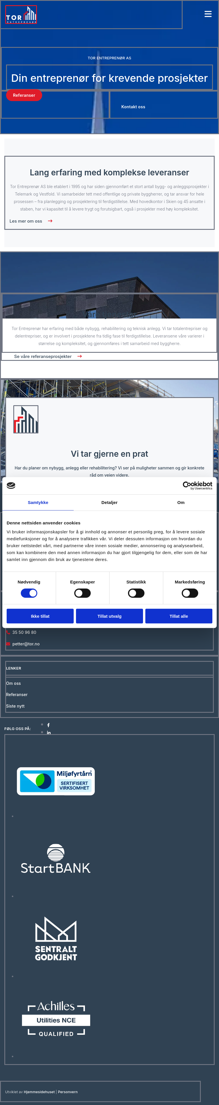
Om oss (13, 683)
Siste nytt (15, 706)
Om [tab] (181, 502)
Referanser (17, 694)
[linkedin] (49, 732)
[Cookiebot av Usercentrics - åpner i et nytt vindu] (187, 485)
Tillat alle (179, 616)
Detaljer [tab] (109, 502)
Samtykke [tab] (38, 502)
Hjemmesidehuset (39, 1092)
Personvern (68, 1092)
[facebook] (48, 725)
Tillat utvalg (109, 616)
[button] (24, 95)
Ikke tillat (40, 616)
